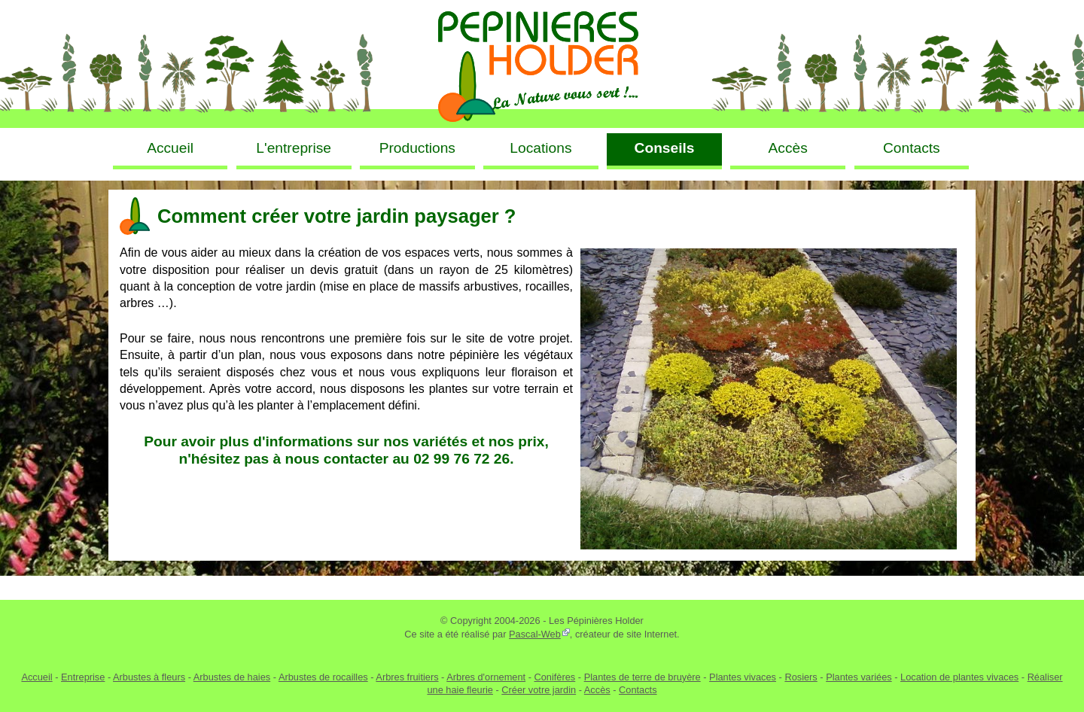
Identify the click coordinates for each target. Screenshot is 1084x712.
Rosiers (800, 677)
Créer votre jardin (538, 689)
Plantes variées (859, 677)
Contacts (638, 689)
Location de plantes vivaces (959, 677)
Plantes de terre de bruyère (642, 677)
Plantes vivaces (742, 677)
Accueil (36, 677)
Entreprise (83, 677)
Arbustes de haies (231, 677)
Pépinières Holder (542, 64)
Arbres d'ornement (485, 677)
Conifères (554, 677)
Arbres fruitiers (407, 677)
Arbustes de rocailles (323, 677)
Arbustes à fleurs (149, 677)
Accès (597, 689)
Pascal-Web (535, 634)
